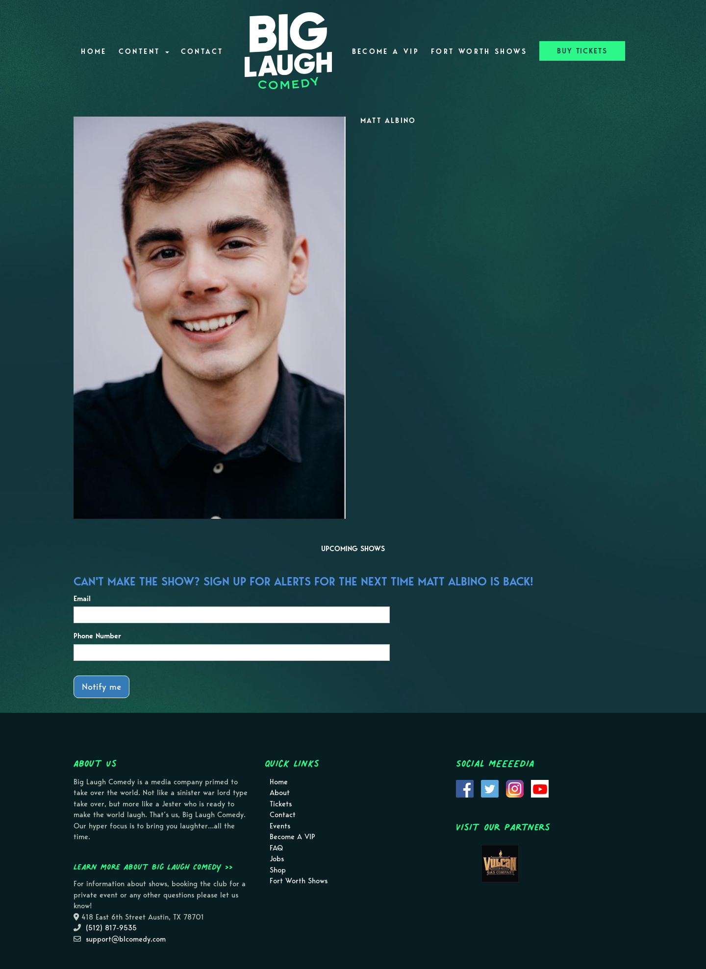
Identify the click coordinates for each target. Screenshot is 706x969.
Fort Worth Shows (479, 51)
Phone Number (97, 635)
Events (280, 826)
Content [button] (144, 51)
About (280, 792)
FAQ (276, 848)
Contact (202, 51)
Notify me (101, 686)
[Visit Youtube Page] (540, 787)
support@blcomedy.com (126, 939)
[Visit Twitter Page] (490, 787)
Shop (278, 870)
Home (93, 51)
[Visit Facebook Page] (465, 787)
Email (82, 598)
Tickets (281, 803)
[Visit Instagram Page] (515, 787)
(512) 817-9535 (111, 927)
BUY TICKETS (582, 51)
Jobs (277, 858)
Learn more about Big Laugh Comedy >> (153, 866)
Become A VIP (385, 51)
